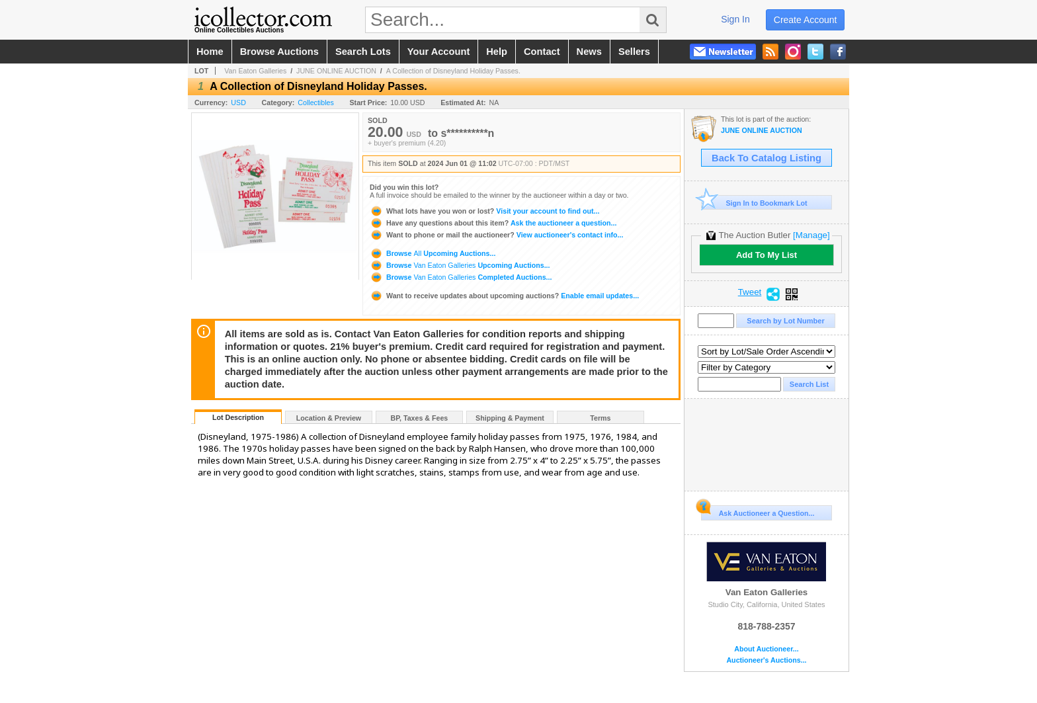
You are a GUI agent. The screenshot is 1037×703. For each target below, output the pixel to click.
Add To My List (766, 255)
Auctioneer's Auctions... (766, 660)
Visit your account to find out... (484, 211)
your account (438, 51)
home (210, 51)
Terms (600, 418)
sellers (634, 51)
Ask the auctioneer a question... (493, 223)
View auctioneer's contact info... (496, 235)
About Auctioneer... (766, 649)
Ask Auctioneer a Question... (757, 511)
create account (805, 20)
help (496, 51)
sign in (735, 19)
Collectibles (316, 102)
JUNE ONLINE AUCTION (336, 71)
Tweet (750, 292)
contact (542, 51)
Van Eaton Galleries (255, 71)
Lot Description (238, 417)
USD (238, 102)
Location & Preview (328, 418)
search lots (363, 51)
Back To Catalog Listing (766, 158)
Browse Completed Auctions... (461, 277)
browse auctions (279, 51)
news (589, 51)
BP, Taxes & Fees (419, 418)
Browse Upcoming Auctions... (432, 253)
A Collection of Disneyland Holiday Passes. (453, 71)
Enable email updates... (504, 296)
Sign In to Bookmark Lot (754, 202)
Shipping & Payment (510, 418)
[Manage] (811, 235)
